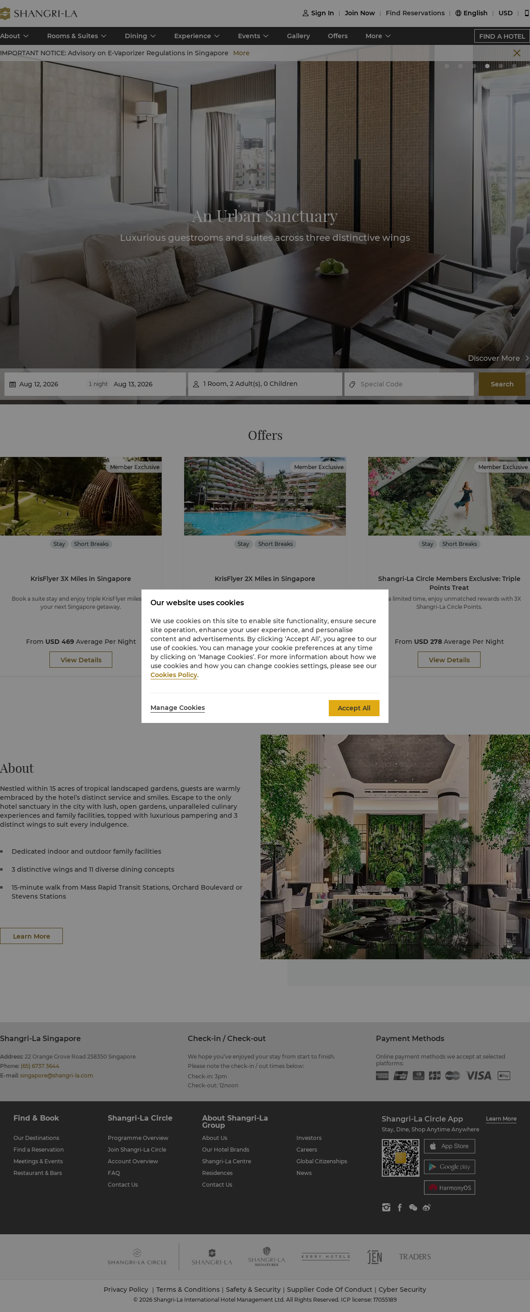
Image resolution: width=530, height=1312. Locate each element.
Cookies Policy (173, 675)
